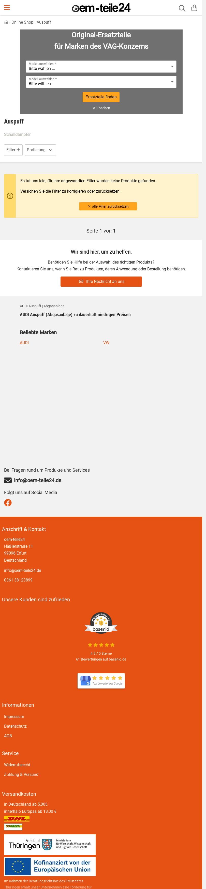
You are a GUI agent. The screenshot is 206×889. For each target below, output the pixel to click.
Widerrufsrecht (17, 764)
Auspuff (44, 22)
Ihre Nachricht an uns (101, 281)
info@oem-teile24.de (22, 570)
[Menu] (7, 7)
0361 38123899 (18, 580)
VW (106, 342)
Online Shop (22, 22)
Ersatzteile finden (101, 97)
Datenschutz (15, 726)
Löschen (101, 108)
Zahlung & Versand (21, 774)
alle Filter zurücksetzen (107, 206)
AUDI (24, 342)
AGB (8, 735)
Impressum (14, 716)
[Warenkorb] (194, 7)
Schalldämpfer (17, 134)
